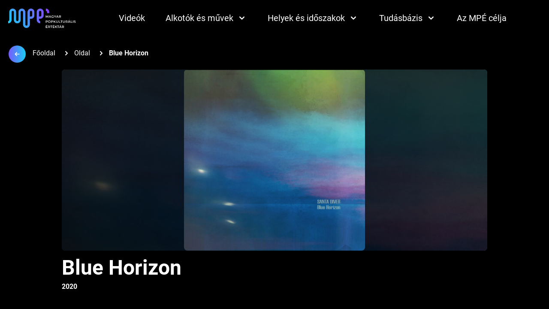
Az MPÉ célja (482, 18)
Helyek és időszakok (313, 18)
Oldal (82, 53)
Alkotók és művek (206, 18)
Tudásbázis (407, 18)
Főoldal (44, 53)
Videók (132, 18)
